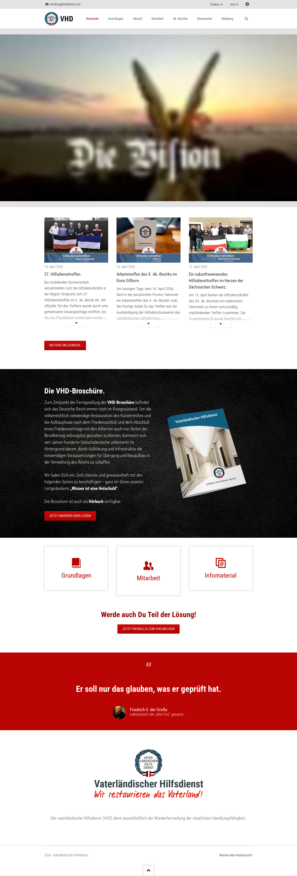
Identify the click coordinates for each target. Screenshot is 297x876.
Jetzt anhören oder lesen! (70, 516)
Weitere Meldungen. (65, 345)
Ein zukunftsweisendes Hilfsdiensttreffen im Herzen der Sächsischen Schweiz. (216, 280)
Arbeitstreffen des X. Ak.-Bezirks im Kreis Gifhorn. (146, 277)
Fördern (215, 4)
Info (232, 4)
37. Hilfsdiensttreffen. (62, 274)
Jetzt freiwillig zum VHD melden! (148, 629)
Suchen (246, 19)
